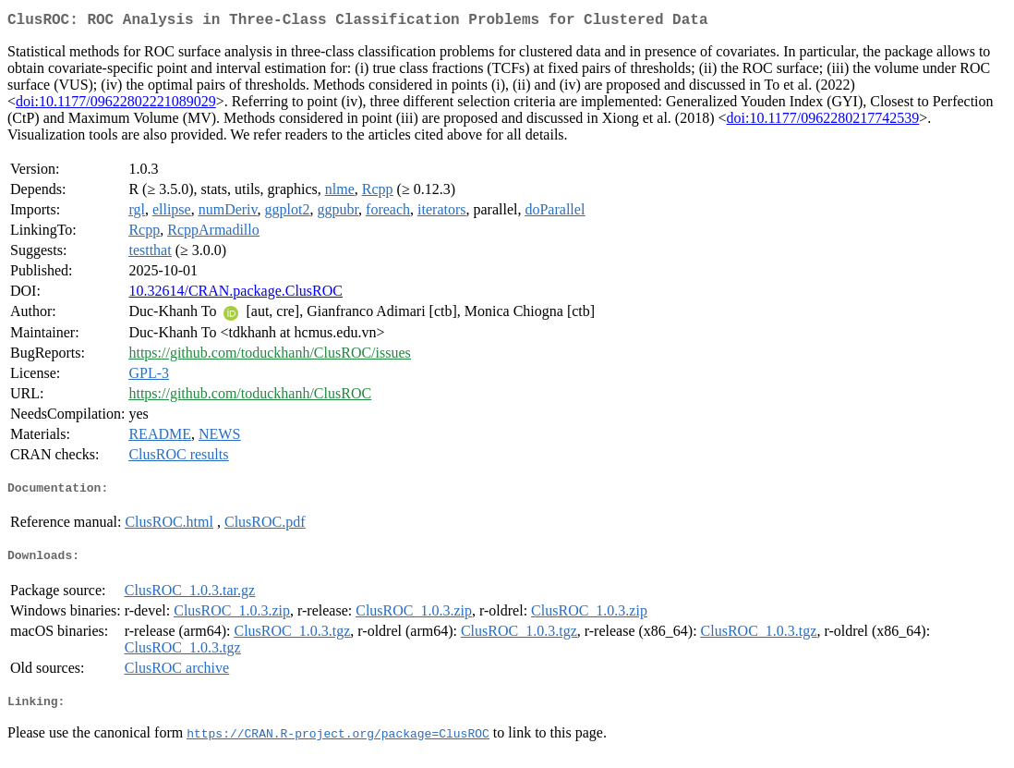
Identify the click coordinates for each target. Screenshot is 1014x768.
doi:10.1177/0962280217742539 (823, 121)
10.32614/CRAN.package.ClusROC (235, 294)
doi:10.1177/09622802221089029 (116, 105)
